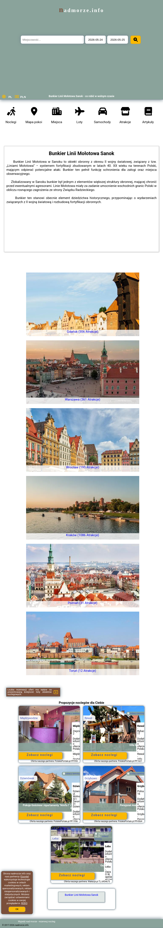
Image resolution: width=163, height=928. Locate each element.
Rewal (88, 718)
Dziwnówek (27, 778)
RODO (24, 903)
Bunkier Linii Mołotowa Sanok (81, 894)
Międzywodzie (29, 718)
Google (24, 876)
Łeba (55, 838)
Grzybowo (91, 778)
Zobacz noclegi (40, 755)
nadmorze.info (81, 10)
